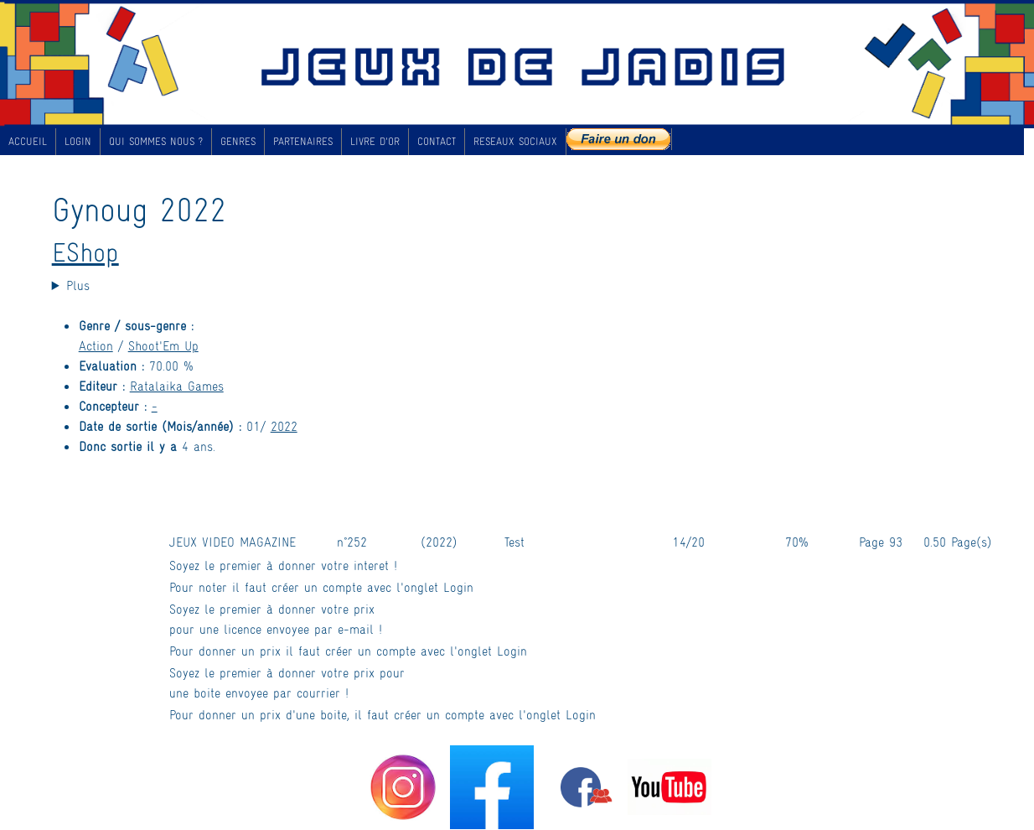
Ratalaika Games (177, 385)
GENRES (238, 141)
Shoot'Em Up (163, 345)
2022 (284, 425)
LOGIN (78, 141)
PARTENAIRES (303, 141)
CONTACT (436, 141)
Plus (78, 285)
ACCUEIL (27, 141)
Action (96, 345)
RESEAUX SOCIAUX (515, 141)
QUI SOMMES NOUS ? (156, 141)
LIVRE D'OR (375, 141)
